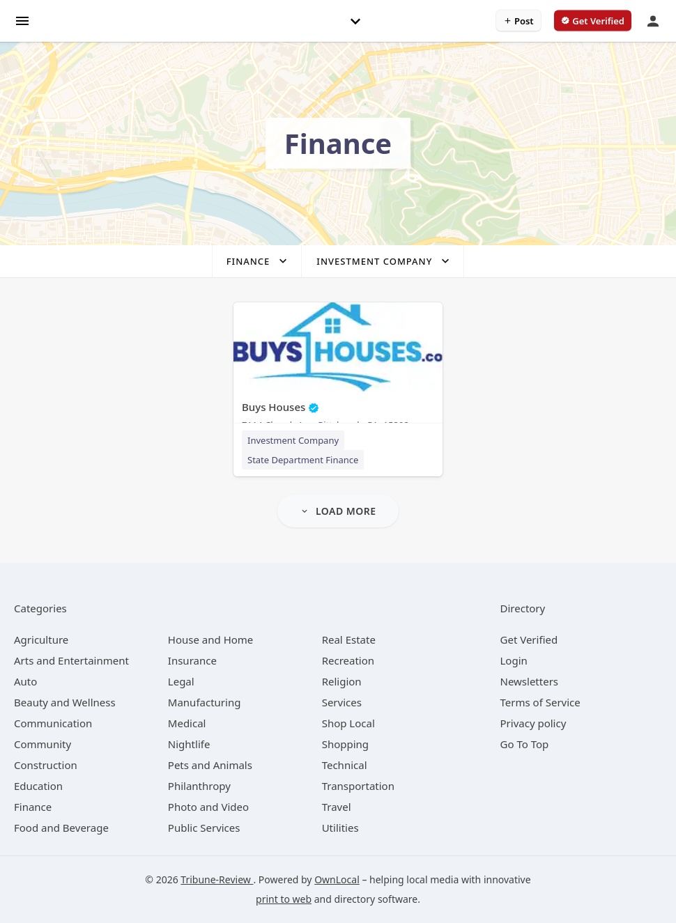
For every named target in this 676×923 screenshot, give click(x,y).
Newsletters (529, 681)
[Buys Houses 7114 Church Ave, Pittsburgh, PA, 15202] (338, 369)
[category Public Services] (204, 828)
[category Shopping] (345, 744)
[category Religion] (342, 681)
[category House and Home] (211, 639)
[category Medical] (187, 723)
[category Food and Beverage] (61, 828)
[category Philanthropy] (199, 786)
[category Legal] (181, 681)
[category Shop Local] (348, 723)
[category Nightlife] (189, 744)
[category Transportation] (358, 786)
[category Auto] (25, 681)
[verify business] (592, 20)
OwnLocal (337, 879)
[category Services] (342, 702)
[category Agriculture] (41, 639)
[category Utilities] (340, 828)
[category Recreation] (348, 660)
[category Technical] (344, 765)
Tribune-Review (216, 879)
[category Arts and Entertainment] (71, 660)
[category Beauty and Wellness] (65, 702)
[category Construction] (45, 765)
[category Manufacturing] (204, 702)
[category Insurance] (192, 660)
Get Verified (529, 639)
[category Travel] (336, 807)
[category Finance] (33, 807)
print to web (284, 899)
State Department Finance (302, 459)
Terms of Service (540, 702)
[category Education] (38, 786)
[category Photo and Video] (208, 807)
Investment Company (293, 440)
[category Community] (42, 744)
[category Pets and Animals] (210, 765)
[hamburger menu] (22, 19)
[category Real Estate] (349, 639)
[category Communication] (53, 723)
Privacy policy (533, 723)
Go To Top (524, 744)
